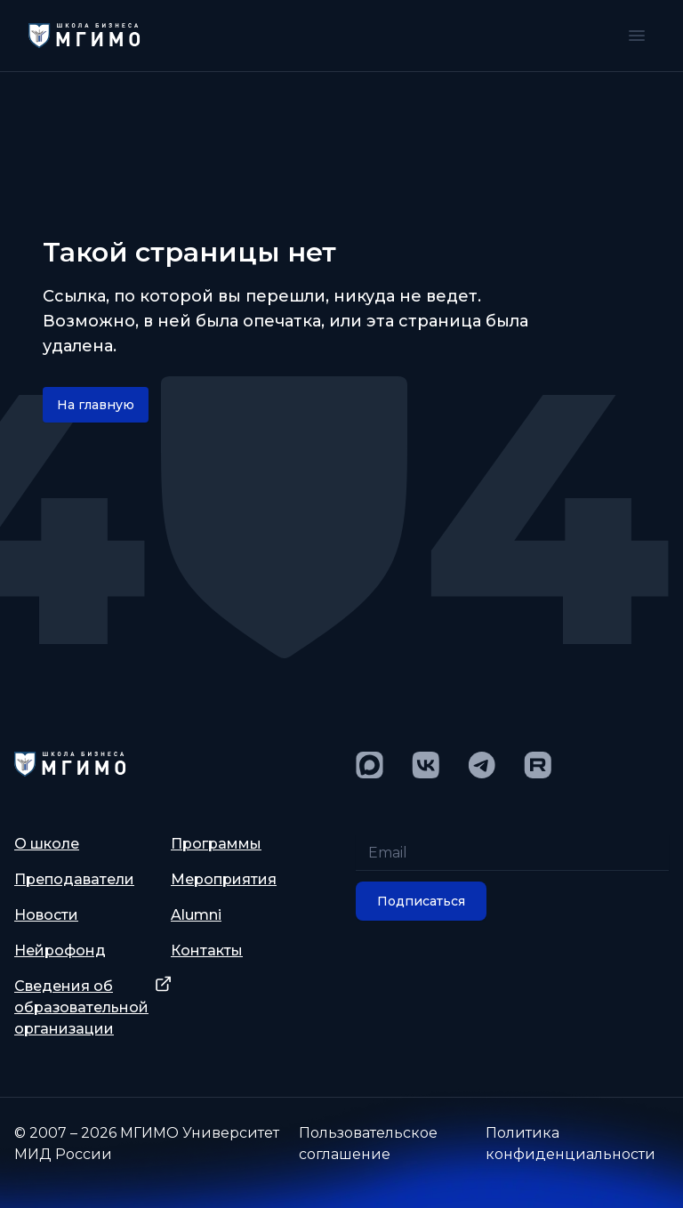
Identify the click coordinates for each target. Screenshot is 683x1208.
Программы (216, 843)
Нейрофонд (60, 950)
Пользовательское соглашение (368, 1143)
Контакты (207, 950)
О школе (46, 843)
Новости (46, 914)
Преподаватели (74, 879)
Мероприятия (224, 879)
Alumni (196, 914)
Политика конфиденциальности (570, 1143)
